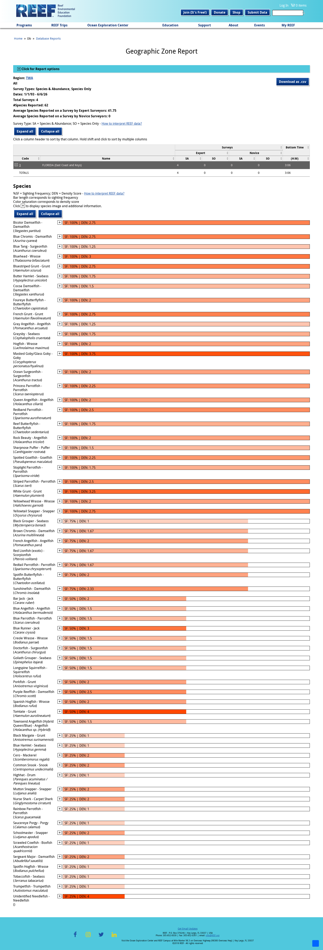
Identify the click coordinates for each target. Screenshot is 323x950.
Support (204, 25)
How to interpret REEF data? (122, 123)
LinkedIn (114, 936)
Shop (236, 12)
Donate (219, 12)
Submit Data (257, 12)
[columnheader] (229, 147)
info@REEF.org (212, 935)
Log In (284, 5)
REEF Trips (59, 25)
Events (259, 25)
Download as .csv (292, 81)
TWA (29, 78)
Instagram (88, 936)
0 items (301, 5)
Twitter (101, 936)
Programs (24, 25)
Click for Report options (40, 69)
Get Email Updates (188, 928)
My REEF (288, 25)
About (233, 25)
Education (170, 25)
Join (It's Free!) (195, 12)
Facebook (75, 936)
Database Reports (48, 38)
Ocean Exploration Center (107, 25)
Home (18, 38)
